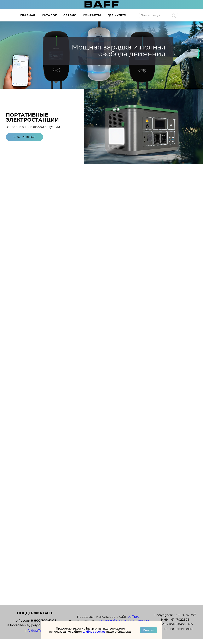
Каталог (49, 15)
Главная (27, 15)
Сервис (69, 15)
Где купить (117, 15)
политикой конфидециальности (123, 620)
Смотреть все (24, 137)
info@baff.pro (35, 630)
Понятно (148, 630)
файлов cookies (94, 631)
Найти (174, 16)
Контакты (92, 15)
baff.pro (133, 616)
